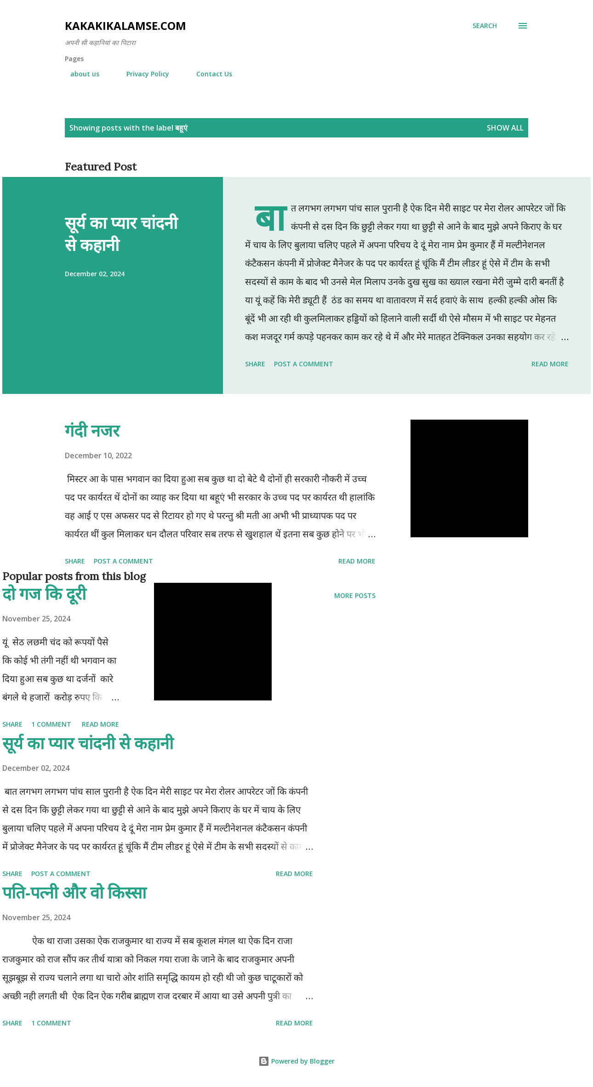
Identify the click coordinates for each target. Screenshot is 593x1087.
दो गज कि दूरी (44, 593)
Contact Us (209, 73)
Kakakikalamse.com (125, 25)
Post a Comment (303, 363)
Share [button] (255, 363)
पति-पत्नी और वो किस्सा (74, 892)
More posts (355, 595)
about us (79, 73)
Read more (550, 363)
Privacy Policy (142, 73)
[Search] (485, 25)
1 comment (51, 724)
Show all (505, 128)
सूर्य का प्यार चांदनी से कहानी (121, 233)
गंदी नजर (92, 430)
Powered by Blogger (296, 1061)
